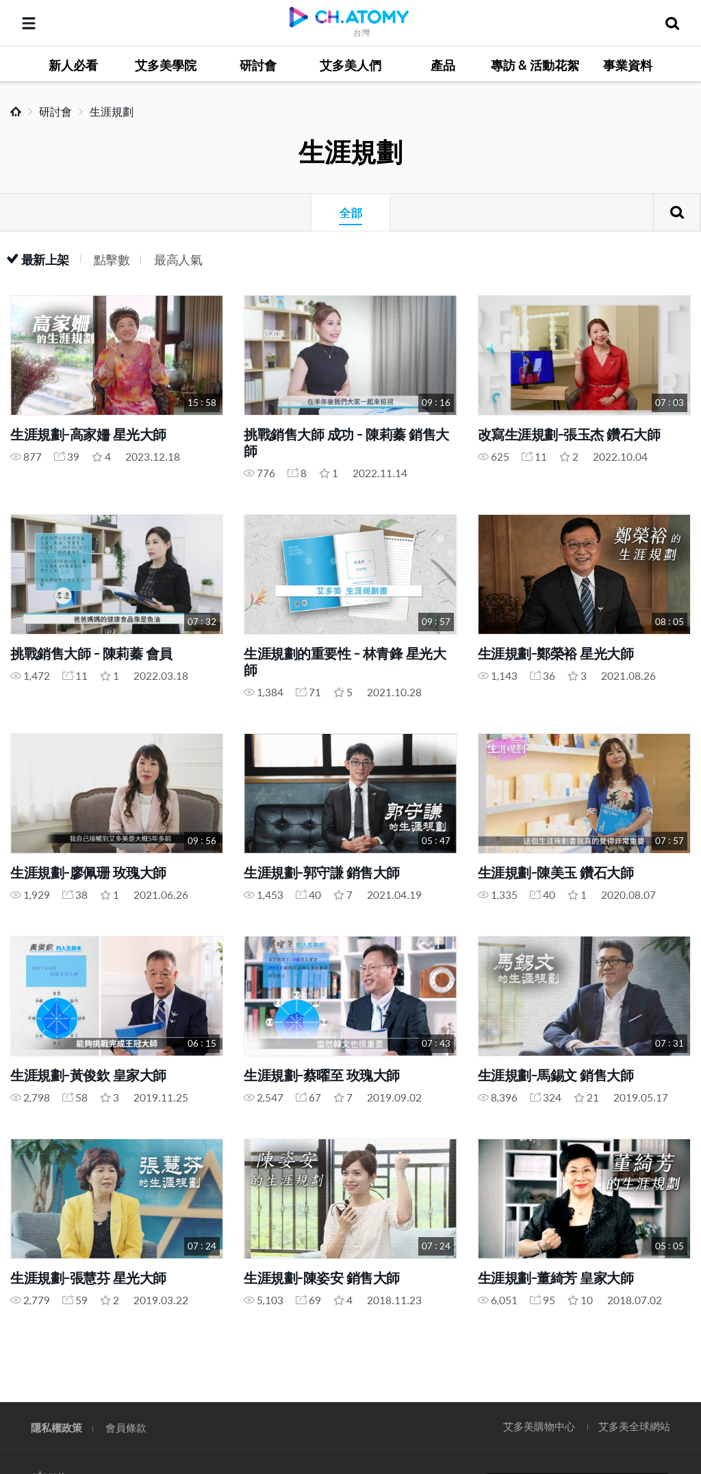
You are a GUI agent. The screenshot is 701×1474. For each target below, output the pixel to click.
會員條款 (125, 1427)
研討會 (55, 111)
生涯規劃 (111, 111)
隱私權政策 (56, 1427)
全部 (350, 212)
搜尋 (677, 212)
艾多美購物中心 (539, 1426)
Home (15, 111)
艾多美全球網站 (634, 1426)
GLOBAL (671, 1342)
